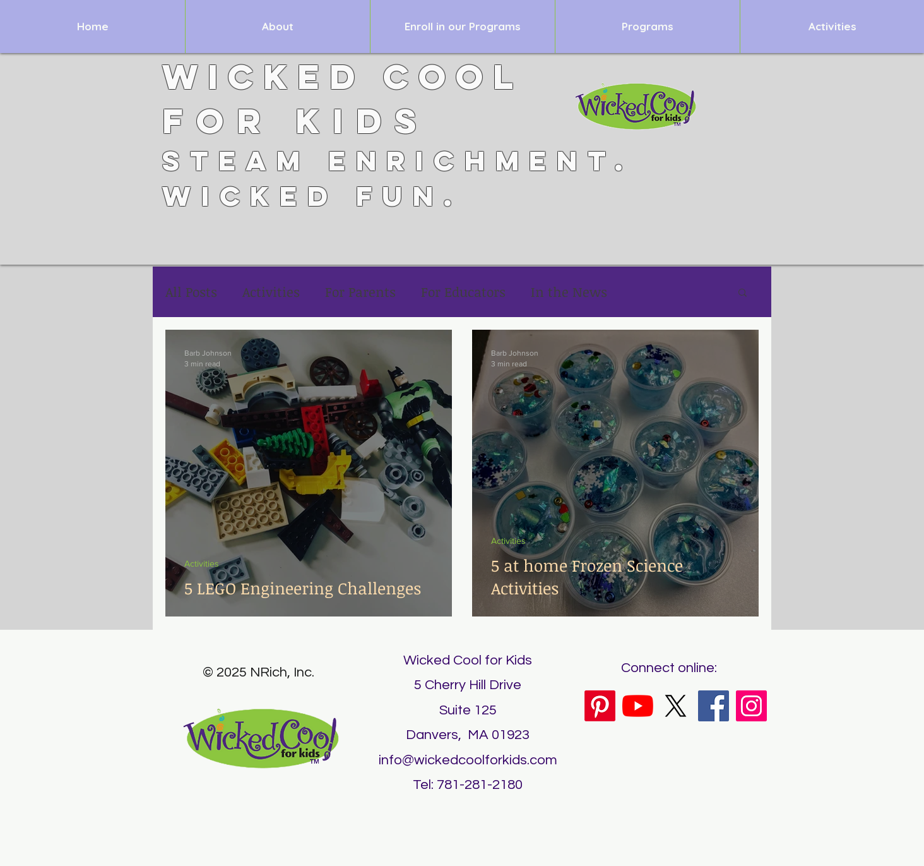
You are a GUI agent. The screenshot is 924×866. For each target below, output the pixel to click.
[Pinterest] (599, 705)
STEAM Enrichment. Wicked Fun (397, 178)
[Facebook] (713, 705)
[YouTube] (637, 705)
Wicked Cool (342, 76)
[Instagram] (751, 705)
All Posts (191, 292)
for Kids (295, 121)
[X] (675, 705)
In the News (569, 292)
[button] (743, 293)
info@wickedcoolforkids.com (468, 760)
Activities (271, 292)
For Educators (463, 292)
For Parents (360, 292)
